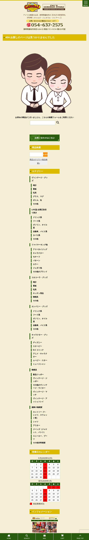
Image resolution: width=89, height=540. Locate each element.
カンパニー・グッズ (40, 306)
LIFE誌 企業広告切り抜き (39, 211)
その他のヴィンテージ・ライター (40, 386)
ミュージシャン (39, 364)
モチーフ (36, 257)
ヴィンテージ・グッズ (40, 179)
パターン (36, 260)
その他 (35, 204)
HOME (9, 536)
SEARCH (27, 536)
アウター (36, 425)
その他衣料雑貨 (39, 443)
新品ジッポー (38, 374)
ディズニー (37, 342)
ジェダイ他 (37, 268)
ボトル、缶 (37, 200)
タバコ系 (36, 235)
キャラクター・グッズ (40, 336)
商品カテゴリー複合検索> (38, 161)
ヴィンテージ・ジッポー (40, 379)
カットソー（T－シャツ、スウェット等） (40, 415)
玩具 (35, 193)
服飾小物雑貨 (37, 407)
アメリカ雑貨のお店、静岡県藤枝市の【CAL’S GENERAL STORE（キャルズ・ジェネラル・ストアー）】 (44, 16)
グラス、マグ (38, 196)
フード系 (36, 221)
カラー (35, 264)
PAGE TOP (80, 536)
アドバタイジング (40, 249)
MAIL (44, 536)
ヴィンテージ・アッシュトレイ (40, 399)
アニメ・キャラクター (40, 355)
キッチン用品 (38, 293)
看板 (35, 189)
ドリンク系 (37, 217)
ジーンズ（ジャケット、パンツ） (40, 430)
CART (62, 536)
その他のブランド (40, 272)
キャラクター (38, 253)
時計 (35, 185)
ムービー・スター (40, 360)
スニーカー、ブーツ (40, 437)
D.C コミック (38, 350)
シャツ (35, 422)
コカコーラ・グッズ (40, 277)
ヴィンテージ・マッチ (40, 393)
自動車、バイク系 (40, 231)
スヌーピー (37, 346)
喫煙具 (35, 297)
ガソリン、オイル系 (40, 226)
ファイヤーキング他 (40, 245)
